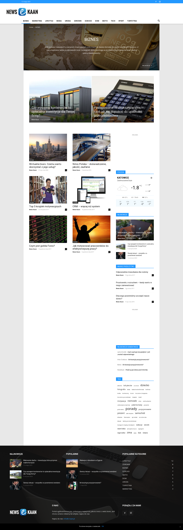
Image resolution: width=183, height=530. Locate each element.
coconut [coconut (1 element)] (136, 385)
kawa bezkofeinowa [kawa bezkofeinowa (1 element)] (138, 389)
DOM (97, 21)
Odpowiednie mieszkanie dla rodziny (132, 272)
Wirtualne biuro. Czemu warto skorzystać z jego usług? (45, 165)
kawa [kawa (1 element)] (128, 389)
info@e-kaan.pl (69, 519)
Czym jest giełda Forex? (42, 245)
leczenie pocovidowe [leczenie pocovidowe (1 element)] (124, 397)
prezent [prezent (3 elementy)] (121, 413)
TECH (113, 21)
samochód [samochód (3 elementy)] (140, 413)
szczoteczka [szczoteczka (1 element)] (142, 417)
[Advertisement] (84, 12)
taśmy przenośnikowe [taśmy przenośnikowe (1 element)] (129, 421)
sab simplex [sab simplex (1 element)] (129, 413)
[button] (159, 21)
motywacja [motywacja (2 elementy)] (121, 401)
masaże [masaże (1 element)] (134, 397)
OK (103, 526)
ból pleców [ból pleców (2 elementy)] (128, 385)
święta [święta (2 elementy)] (145, 433)
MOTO (105, 21)
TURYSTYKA (132, 21)
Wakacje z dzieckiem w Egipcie (91, 460)
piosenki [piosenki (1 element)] (146, 405)
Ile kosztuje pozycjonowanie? (138, 359)
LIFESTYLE (49, 21)
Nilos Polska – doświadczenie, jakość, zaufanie (89, 165)
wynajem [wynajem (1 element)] (141, 429)
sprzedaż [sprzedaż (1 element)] (134, 417)
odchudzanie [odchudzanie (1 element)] (147, 401)
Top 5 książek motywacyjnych (45, 206)
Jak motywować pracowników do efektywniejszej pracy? (91, 247)
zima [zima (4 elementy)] (129, 432)
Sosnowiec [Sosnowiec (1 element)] (127, 417)
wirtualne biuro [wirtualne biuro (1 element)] (132, 429)
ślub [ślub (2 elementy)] (139, 433)
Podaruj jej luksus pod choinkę (136, 370)
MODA (59, 21)
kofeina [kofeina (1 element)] (148, 389)
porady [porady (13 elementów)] (131, 408)
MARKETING (37, 21)
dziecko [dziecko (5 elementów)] (144, 385)
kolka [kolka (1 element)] (119, 393)
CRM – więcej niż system (86, 206)
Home (31, 27)
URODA (68, 21)
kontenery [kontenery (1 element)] (125, 393)
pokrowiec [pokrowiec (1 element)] (120, 409)
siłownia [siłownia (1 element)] (119, 417)
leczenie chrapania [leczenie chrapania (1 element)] (141, 393)
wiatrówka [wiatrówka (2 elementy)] (121, 428)
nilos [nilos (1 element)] (139, 401)
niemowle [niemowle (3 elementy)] (132, 401)
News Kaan (35, 119)
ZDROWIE (78, 21)
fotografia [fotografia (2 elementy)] (121, 389)
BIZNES (26, 21)
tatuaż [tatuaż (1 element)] (119, 421)
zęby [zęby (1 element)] (135, 433)
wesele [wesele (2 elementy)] (146, 425)
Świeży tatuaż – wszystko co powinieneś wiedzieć (41, 483)
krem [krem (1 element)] (132, 393)
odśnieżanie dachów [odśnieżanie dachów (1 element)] (123, 405)
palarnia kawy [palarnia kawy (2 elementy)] (137, 405)
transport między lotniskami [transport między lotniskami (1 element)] (126, 425)
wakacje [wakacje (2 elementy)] (139, 425)
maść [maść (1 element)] (140, 397)
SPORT (121, 21)
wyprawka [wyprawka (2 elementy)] (121, 433)
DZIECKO (88, 21)
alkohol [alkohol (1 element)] (119, 385)
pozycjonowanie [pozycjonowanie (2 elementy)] (145, 409)
